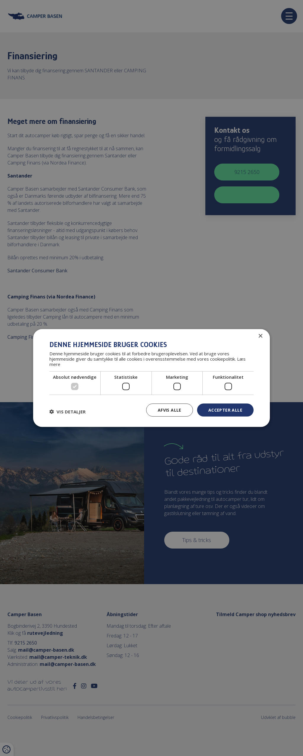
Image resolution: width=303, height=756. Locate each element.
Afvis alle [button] (169, 410)
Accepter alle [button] (225, 410)
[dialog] (151, 378)
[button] (67, 411)
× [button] (260, 336)
